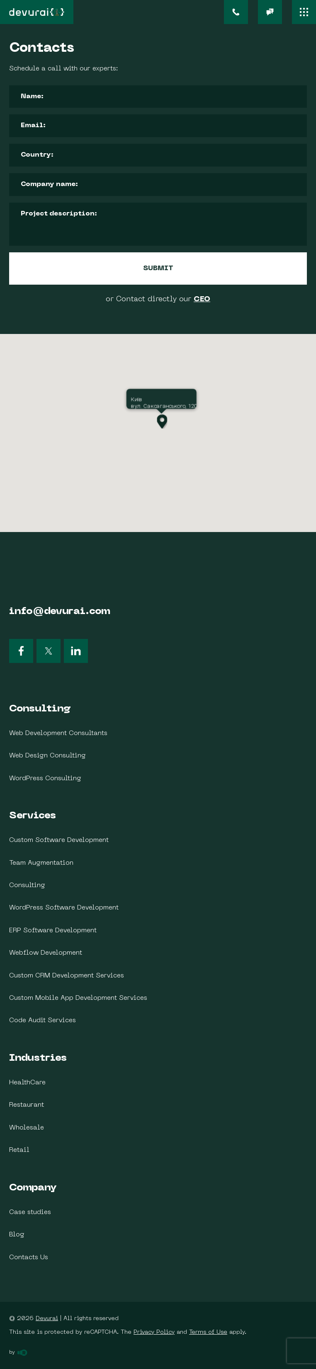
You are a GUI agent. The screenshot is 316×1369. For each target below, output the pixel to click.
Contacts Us (28, 1257)
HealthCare (27, 1082)
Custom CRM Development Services (66, 975)
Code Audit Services (42, 1020)
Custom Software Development (59, 840)
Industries (38, 1058)
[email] (270, 12)
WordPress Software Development (64, 908)
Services (32, 816)
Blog (16, 1234)
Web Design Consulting (47, 755)
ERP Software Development (53, 930)
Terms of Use (208, 1332)
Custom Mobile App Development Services (78, 998)
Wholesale (26, 1128)
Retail (19, 1150)
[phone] (236, 12)
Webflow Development (45, 953)
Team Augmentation (41, 863)
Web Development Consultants (58, 733)
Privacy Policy (154, 1332)
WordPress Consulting (45, 778)
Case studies (30, 1212)
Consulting (40, 709)
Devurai (47, 1318)
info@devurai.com (59, 612)
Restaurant (26, 1105)
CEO (202, 299)
